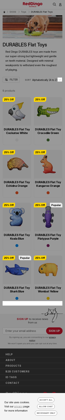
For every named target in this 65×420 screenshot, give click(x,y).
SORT (28, 79)
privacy (18, 406)
